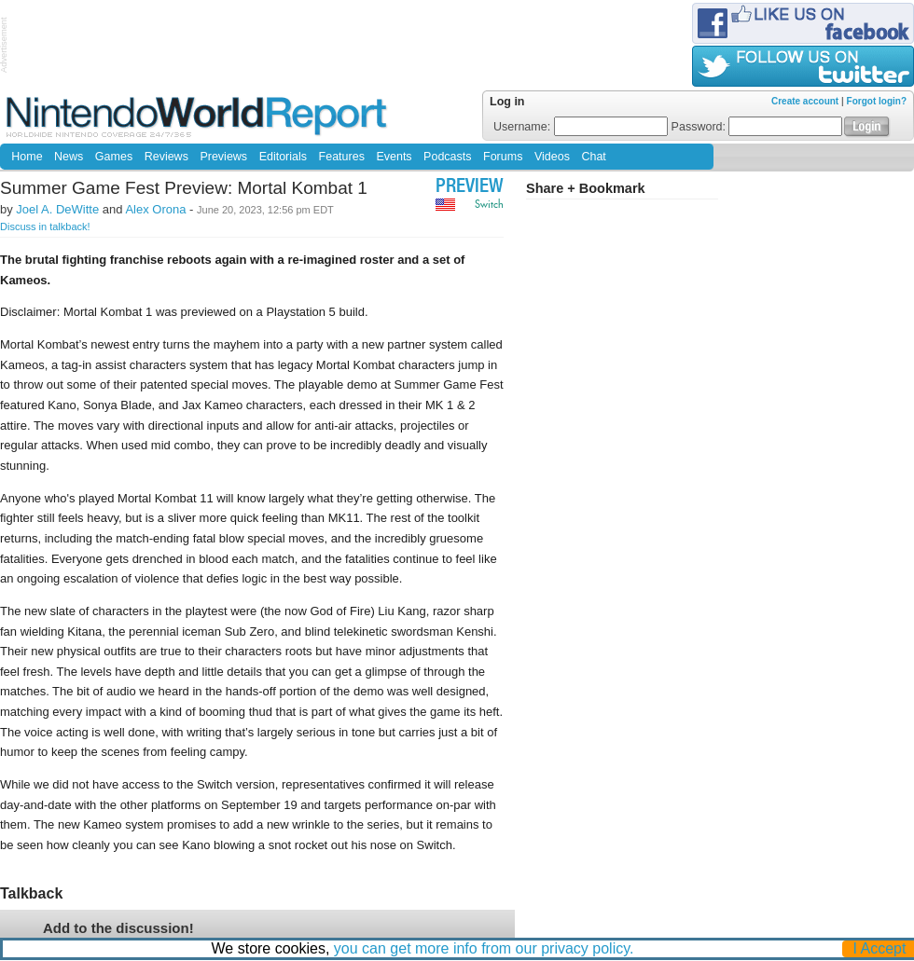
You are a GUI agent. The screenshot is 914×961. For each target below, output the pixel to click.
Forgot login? (877, 101)
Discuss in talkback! (45, 226)
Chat (593, 156)
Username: (580, 126)
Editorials (283, 156)
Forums (502, 156)
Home (26, 156)
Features (342, 156)
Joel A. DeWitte (57, 209)
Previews (223, 156)
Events (393, 156)
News (68, 156)
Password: (757, 126)
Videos (552, 156)
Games (113, 156)
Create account (804, 101)
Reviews (166, 156)
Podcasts (447, 156)
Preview (470, 188)
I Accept (880, 948)
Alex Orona (155, 209)
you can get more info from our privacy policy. (484, 948)
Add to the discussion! (118, 928)
